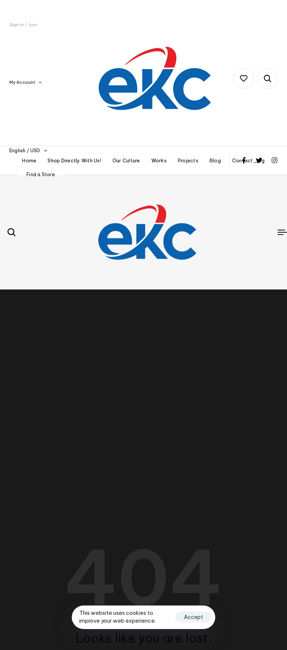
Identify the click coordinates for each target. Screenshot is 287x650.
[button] (25, 82)
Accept (193, 617)
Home (29, 160)
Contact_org (248, 160)
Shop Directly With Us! (74, 160)
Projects (188, 160)
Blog (215, 160)
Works (159, 160)
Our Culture (126, 160)
